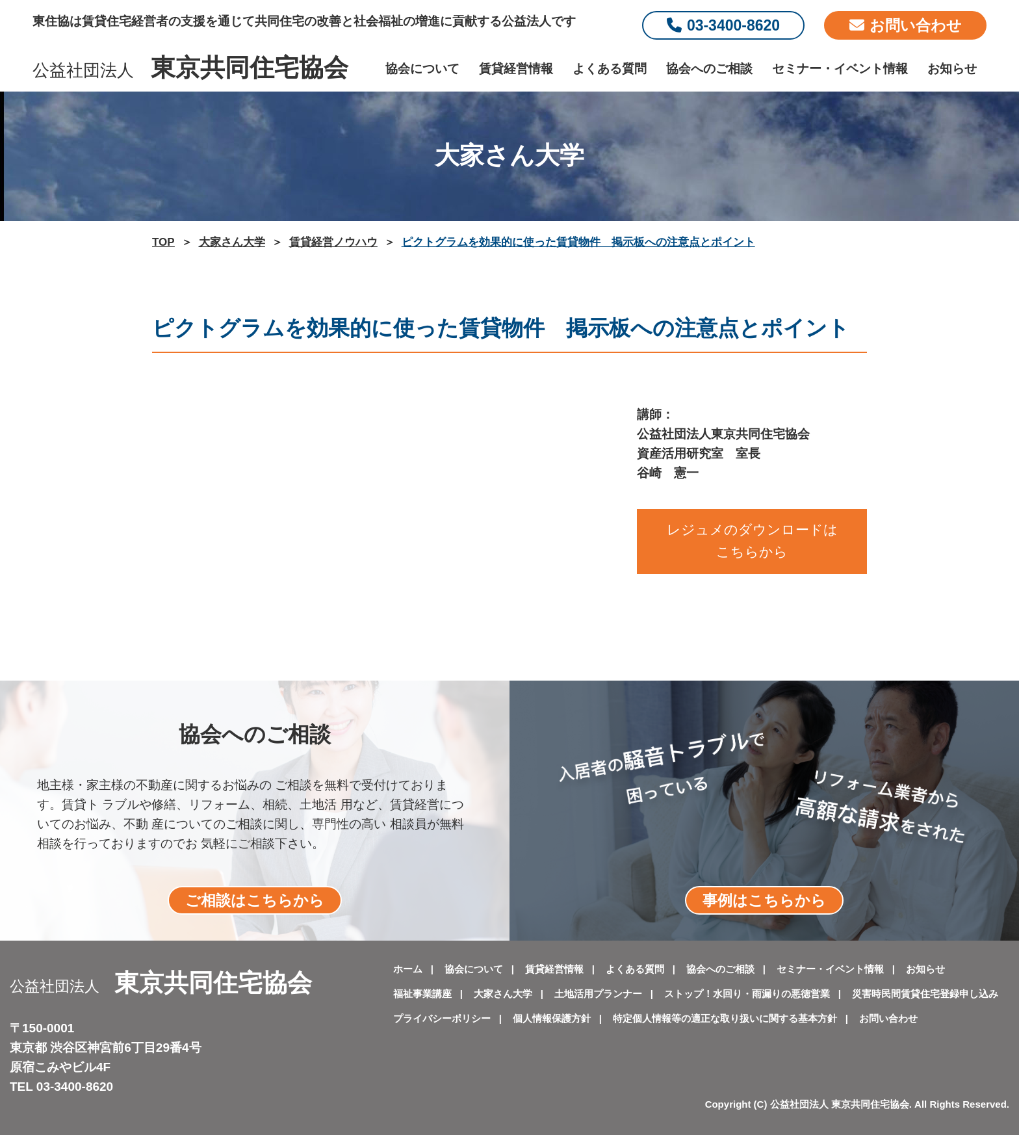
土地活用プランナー (598, 993)
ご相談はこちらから (254, 900)
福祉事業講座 (422, 993)
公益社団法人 (190, 70)
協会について (422, 68)
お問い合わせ (905, 25)
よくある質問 (610, 68)
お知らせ (952, 68)
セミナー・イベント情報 (840, 68)
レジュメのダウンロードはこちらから (752, 541)
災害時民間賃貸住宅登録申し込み (925, 993)
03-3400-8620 (723, 25)
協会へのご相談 (709, 68)
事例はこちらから (764, 900)
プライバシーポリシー (442, 1018)
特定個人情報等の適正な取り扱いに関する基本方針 (725, 1018)
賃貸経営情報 (516, 68)
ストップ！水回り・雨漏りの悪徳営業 (747, 993)
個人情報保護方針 (552, 1018)
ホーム (407, 968)
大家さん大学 (503, 993)
